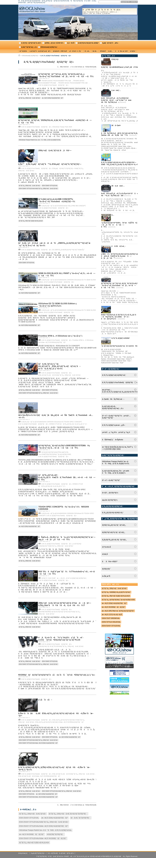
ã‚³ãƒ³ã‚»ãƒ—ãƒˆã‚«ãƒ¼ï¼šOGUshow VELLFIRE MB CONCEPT (64, 206)
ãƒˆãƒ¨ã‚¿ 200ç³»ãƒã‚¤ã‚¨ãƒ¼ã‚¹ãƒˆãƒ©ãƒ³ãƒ (68, 814)
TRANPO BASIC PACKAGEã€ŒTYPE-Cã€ (73, 83)
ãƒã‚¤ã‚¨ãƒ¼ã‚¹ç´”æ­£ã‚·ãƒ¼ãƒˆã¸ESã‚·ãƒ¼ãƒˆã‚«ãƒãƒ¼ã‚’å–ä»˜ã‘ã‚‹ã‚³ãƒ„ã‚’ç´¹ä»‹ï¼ (59, 366)
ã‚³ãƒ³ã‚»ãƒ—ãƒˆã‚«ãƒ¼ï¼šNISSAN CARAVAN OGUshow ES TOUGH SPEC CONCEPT (51, 422)
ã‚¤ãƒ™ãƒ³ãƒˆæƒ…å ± (29, 47)
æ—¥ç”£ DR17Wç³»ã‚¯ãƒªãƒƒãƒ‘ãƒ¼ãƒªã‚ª (118, 611)
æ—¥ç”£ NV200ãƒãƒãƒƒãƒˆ (31, 834)
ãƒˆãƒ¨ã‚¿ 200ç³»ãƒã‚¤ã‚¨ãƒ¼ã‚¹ (29, 98)
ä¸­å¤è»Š (70, 43)
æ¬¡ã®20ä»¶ (86, 67)
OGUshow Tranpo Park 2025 (62, 127)
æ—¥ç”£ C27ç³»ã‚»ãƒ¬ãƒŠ (112, 614)
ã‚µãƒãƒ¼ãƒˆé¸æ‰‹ (110, 43)
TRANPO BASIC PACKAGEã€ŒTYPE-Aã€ (57, 81)
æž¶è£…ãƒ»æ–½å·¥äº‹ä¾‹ (54, 43)
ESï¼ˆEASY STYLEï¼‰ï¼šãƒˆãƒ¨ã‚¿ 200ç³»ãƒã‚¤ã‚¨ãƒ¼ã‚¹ (38, 188)
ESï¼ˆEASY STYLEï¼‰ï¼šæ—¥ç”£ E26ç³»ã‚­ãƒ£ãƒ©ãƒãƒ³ (38, 743)
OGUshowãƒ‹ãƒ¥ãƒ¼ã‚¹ (49, 47)
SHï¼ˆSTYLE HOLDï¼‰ (111, 622)
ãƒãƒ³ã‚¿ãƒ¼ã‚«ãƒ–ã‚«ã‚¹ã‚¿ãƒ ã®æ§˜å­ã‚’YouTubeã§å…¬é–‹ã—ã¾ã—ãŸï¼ (66, 477)
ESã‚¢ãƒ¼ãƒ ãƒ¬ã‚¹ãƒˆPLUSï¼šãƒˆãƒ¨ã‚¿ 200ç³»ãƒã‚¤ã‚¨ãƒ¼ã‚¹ (61, 646)
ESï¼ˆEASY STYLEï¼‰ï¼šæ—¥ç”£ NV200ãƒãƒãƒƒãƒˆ (42, 838)
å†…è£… (87, 51)
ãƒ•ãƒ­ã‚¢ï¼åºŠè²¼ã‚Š (60, 51)
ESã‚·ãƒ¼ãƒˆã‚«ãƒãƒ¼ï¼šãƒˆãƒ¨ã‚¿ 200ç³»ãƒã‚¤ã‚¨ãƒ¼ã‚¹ (59, 375)
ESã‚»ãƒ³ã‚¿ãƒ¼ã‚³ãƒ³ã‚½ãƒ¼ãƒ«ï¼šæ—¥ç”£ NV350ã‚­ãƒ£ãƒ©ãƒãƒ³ (59, 722)
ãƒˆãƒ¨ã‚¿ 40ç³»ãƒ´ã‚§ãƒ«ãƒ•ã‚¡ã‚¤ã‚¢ (31, 221)
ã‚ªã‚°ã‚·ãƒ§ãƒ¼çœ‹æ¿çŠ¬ (113, 425)
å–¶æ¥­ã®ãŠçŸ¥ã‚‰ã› (113, 399)
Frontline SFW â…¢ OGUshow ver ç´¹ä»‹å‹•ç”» (60, 336)
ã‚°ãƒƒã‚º (133, 51)
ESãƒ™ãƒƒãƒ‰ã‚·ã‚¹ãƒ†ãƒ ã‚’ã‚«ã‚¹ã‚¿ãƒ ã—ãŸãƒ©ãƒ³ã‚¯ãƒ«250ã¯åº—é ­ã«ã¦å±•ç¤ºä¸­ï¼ (119, 317)
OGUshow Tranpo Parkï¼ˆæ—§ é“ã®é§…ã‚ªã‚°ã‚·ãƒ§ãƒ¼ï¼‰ (39, 140)
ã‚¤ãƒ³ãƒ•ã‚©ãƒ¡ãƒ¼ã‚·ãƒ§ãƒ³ (88, 43)
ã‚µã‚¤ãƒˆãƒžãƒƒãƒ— (38, 853)
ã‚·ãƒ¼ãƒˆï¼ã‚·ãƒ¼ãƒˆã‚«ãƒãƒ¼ (40, 51)
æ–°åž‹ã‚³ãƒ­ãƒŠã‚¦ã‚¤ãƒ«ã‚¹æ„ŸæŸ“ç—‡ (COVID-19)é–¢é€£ (117, 448)
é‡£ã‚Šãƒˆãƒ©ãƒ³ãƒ (55, 834)
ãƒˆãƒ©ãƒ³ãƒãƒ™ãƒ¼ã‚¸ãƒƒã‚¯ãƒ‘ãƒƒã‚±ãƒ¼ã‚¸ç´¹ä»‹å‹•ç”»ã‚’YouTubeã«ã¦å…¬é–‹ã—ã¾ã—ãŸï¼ (121, 285)
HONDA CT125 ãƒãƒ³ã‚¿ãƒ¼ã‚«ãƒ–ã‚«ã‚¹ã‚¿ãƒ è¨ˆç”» (68, 424)
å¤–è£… (95, 51)
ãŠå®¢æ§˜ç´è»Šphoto (112, 440)
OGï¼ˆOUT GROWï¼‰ (111, 618)
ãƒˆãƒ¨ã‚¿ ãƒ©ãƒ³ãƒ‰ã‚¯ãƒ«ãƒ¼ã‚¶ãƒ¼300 (118, 600)
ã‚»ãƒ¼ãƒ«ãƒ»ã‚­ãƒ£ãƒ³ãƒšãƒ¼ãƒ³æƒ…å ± (112, 407)
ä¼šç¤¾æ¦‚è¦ (23, 853)
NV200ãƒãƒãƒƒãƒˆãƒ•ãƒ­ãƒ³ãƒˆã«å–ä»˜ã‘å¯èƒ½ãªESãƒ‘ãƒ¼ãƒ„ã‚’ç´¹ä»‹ (56, 675)
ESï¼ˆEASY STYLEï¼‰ (49, 185)
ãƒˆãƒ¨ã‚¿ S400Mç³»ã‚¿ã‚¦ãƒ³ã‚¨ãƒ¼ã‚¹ (116, 592)
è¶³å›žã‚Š (103, 51)
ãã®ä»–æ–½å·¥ (121, 51)
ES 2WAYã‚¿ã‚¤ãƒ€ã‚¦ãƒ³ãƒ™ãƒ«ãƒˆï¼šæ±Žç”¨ (68, 250)
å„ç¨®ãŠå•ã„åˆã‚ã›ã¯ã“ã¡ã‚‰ (110, 11)
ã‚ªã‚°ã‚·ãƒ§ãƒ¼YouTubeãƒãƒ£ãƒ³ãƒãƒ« (55, 55)
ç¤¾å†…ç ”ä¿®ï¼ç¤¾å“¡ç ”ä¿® (116, 432)
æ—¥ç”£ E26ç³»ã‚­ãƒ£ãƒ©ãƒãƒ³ (52, 98)
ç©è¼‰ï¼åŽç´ (75, 51)
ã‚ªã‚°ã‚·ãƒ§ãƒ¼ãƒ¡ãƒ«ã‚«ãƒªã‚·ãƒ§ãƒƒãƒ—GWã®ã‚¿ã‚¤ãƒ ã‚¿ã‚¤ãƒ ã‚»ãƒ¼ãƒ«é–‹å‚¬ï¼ (120, 163)
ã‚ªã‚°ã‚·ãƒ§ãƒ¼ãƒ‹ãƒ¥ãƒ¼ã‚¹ (76, 578)
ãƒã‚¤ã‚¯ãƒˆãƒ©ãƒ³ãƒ (81, 818)
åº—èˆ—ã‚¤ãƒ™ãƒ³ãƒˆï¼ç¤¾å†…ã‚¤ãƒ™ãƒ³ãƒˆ (116, 417)
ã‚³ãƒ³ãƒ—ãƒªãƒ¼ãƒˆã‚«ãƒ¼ (31, 43)
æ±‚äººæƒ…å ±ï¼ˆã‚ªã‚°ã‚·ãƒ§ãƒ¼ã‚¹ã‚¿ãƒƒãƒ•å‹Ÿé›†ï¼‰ (120, 391)
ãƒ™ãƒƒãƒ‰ (23, 51)
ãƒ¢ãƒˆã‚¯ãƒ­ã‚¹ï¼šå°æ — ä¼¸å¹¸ (53, 578)
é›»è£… (110, 51)
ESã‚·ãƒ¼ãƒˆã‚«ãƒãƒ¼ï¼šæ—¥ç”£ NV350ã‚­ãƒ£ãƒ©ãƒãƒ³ (39, 776)
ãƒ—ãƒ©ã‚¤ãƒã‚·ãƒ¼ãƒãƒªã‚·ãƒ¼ (61, 853)
